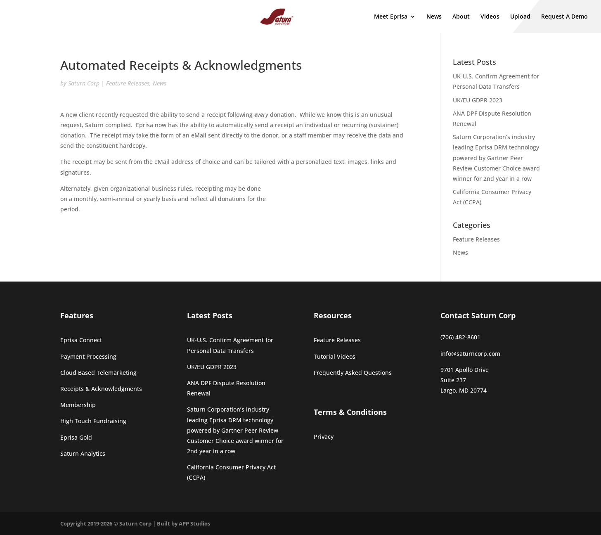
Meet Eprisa (390, 17)
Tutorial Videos (334, 356)
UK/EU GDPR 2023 (477, 100)
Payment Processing (88, 356)
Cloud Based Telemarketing (98, 372)
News (434, 17)
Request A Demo (564, 17)
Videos (489, 17)
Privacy (324, 436)
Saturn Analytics (82, 453)
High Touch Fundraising (93, 421)
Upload (520, 17)
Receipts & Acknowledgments (101, 389)
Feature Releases (127, 83)
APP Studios (194, 523)
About (461, 17)
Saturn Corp (83, 83)
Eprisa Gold (76, 437)
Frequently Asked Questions (353, 372)
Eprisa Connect (81, 340)
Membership (78, 405)
